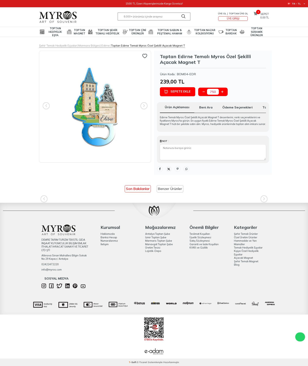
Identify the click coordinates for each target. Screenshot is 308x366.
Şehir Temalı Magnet (246, 261)
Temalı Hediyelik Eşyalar (248, 247)
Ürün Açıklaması (177, 107)
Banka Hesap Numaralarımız (109, 239)
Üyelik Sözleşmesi (200, 237)
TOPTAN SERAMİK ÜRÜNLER (256, 32)
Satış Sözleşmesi (200, 240)
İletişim (105, 244)
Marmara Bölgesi (89, 45)
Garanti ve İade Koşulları (204, 244)
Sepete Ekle (177, 91)
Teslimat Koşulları (200, 233)
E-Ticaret (142, 362)
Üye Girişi (233, 18)
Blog (236, 264)
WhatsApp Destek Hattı (300, 336)
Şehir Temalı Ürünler (246, 233)
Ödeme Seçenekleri (237, 107)
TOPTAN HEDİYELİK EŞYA (55, 32)
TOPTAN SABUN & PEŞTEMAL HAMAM (169, 31)
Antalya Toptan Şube (157, 233)
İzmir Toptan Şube (155, 237)
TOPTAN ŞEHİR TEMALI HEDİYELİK (107, 31)
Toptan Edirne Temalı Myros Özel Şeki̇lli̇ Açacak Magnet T (148, 45)
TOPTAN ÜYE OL (238, 13)
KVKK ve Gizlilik (199, 247)
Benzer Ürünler (170, 188)
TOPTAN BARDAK (231, 31)
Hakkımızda (108, 233)
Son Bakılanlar (138, 188)
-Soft (133, 362)
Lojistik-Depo (153, 250)
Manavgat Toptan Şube (159, 244)
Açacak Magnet (243, 257)
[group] (95, 106)
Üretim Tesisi (152, 247)
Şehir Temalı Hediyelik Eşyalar (58, 45)
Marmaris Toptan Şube (158, 240)
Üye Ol (222, 13)
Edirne (106, 45)
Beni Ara (206, 107)
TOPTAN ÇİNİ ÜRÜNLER (137, 31)
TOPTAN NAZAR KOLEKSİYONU (204, 31)
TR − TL (296, 3)
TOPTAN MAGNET (79, 31)
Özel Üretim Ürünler (245, 237)
